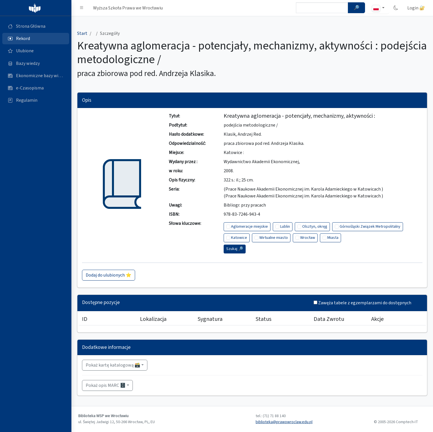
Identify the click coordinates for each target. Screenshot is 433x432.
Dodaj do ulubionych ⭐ (108, 275)
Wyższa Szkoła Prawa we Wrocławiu (128, 8)
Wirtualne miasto (273, 238)
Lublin (285, 226)
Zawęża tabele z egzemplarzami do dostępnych (364, 303)
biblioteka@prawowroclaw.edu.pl (284, 422)
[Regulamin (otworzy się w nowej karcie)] (35, 100)
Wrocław (307, 238)
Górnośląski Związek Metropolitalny (370, 226)
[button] (82, 8)
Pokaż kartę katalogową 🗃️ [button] (113, 365)
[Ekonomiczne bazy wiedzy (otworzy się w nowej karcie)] (35, 75)
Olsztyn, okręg (314, 226)
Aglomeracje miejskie (249, 226)
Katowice (239, 238)
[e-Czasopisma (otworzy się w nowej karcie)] (35, 88)
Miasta (332, 238)
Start (82, 33)
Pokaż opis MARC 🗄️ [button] (106, 385)
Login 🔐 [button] (416, 8)
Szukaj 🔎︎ (234, 249)
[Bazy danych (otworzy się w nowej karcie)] (35, 63)
